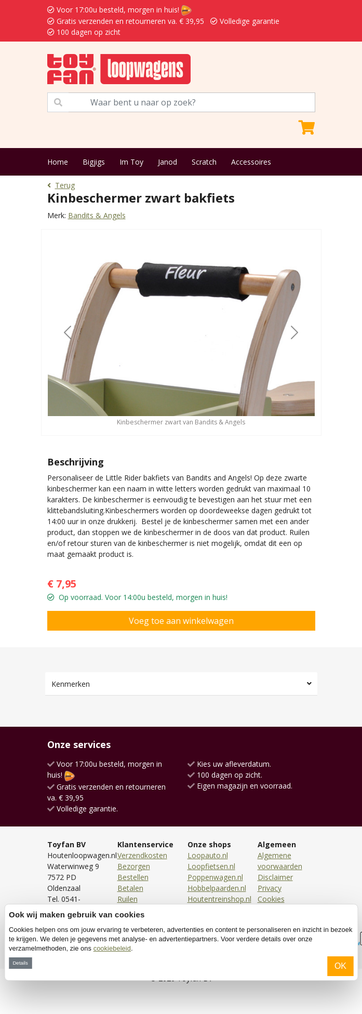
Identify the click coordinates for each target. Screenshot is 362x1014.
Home (57, 162)
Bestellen (133, 877)
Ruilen (127, 899)
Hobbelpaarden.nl (216, 888)
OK (340, 966)
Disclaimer (275, 877)
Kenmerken (70, 684)
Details (20, 963)
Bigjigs (94, 162)
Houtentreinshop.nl (219, 899)
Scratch (204, 162)
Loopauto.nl (207, 855)
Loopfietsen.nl (211, 866)
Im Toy (131, 162)
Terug (61, 185)
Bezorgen (133, 866)
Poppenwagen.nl (215, 877)
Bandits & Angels (97, 215)
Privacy (269, 888)
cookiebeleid (112, 948)
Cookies (271, 899)
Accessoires (251, 162)
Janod (167, 162)
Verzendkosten (142, 855)
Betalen (130, 888)
